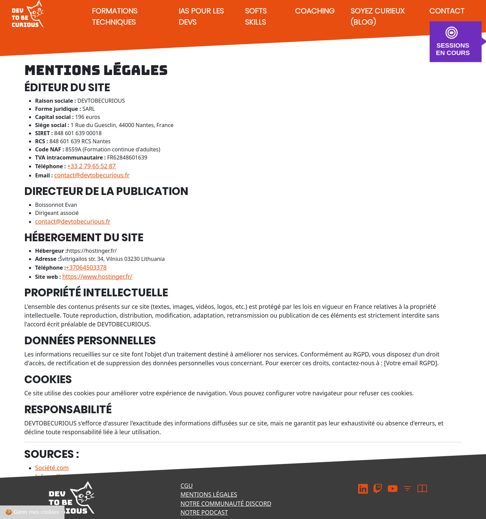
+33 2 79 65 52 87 (91, 166)
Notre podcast (204, 512)
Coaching (314, 11)
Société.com (52, 468)
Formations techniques (114, 16)
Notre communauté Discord (226, 503)
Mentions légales (209, 494)
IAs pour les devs (201, 16)
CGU (187, 485)
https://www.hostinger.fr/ (97, 276)
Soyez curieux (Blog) (377, 16)
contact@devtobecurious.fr (92, 175)
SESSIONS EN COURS (453, 49)
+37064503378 (86, 267)
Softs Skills (256, 16)
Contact (446, 11)
